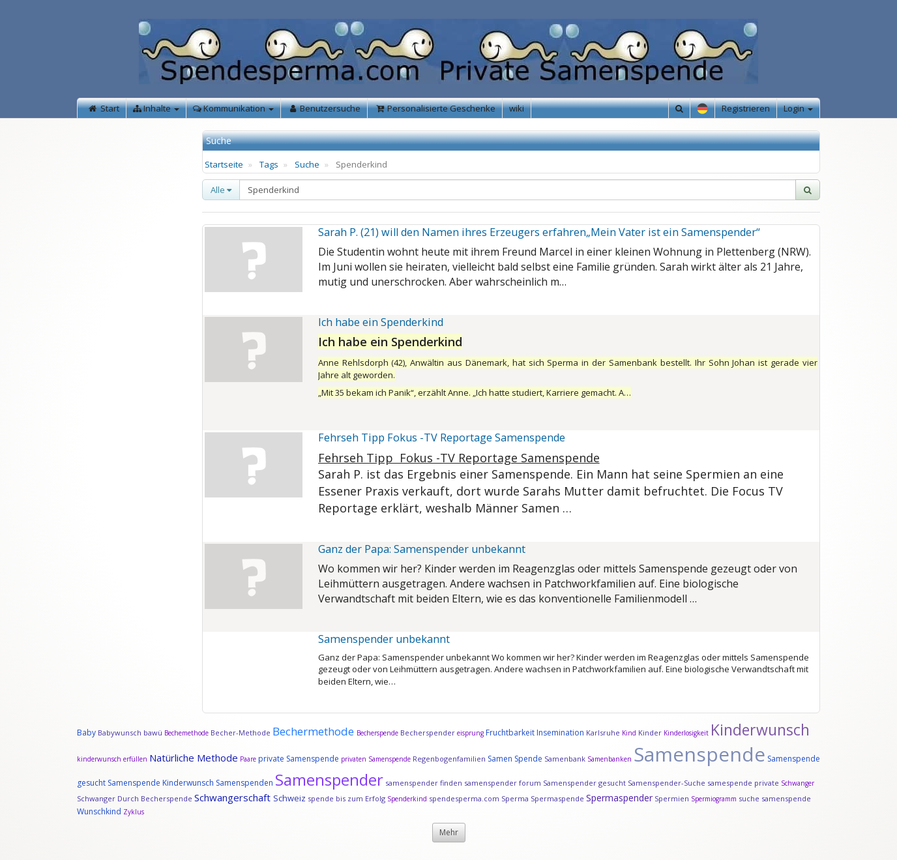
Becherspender (428, 732)
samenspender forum (502, 783)
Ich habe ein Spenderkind (380, 322)
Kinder (650, 732)
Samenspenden (244, 782)
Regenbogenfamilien (449, 759)
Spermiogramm (714, 798)
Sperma (515, 798)
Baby (86, 732)
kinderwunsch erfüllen (112, 759)
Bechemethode (186, 732)
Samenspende (699, 754)
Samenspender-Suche (666, 783)
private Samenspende (298, 758)
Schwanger (797, 783)
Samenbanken (610, 759)
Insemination (560, 732)
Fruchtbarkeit (511, 732)
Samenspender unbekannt (384, 639)
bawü (152, 732)
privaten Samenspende (376, 759)
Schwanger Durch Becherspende (134, 798)
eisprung (470, 732)
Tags (268, 164)
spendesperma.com (464, 798)
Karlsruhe (603, 732)
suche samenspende (775, 798)
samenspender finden (423, 783)
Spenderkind (407, 798)
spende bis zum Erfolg (346, 798)
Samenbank (564, 759)
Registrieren (746, 108)
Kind (630, 732)
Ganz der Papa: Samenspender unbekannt (421, 549)
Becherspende (377, 732)
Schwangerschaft (233, 797)
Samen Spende (515, 758)
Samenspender (329, 779)
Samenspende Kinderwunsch (161, 782)
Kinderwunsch (760, 729)
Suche (307, 164)
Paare (249, 759)
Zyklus (133, 811)
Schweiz (289, 798)
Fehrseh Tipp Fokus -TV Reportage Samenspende (441, 437)
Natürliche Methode (193, 757)
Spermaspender (619, 798)
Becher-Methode (241, 732)
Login (798, 108)
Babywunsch (119, 732)
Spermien (671, 798)
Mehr (448, 832)
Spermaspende (557, 798)
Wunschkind (99, 811)
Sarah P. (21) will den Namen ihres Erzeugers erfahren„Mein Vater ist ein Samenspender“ (539, 232)
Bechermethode (314, 731)
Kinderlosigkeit (687, 732)
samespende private (743, 783)
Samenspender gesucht (584, 783)
